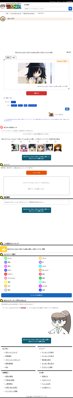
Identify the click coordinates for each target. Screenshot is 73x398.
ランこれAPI (46, 384)
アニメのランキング (15, 13)
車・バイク (44, 270)
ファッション (9, 278)
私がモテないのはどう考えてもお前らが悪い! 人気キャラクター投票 (33, 52)
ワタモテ (14, 105)
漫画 (25, 105)
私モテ (20, 105)
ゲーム (7, 258)
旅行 (42, 274)
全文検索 (26, 4)
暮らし (42, 282)
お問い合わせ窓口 (11, 387)
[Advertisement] (36, 36)
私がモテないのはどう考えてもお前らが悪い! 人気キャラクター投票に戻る (36, 157)
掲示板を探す (46, 360)
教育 (7, 290)
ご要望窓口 (9, 384)
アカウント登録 (47, 367)
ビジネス (43, 286)
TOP (7, 13)
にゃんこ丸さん (58, 114)
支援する (45, 376)
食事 (7, 282)
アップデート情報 (11, 391)
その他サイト (46, 387)
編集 (67, 109)
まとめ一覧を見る (48, 363)
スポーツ (8, 274)
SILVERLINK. (32, 105)
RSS (6, 367)
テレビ (42, 266)
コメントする (36, 172)
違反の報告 (9, 376)
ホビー (7, 270)
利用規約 (8, 356)
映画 (7, 266)
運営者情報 (9, 363)
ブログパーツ (46, 380)
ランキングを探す (48, 352)
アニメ (13, 102)
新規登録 (23, 308)
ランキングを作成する (36, 295)
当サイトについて (11, 352)
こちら (64, 119)
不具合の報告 (9, 380)
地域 (42, 290)
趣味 (42, 278)
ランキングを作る (48, 356)
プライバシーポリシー (12, 360)
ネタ (7, 286)
